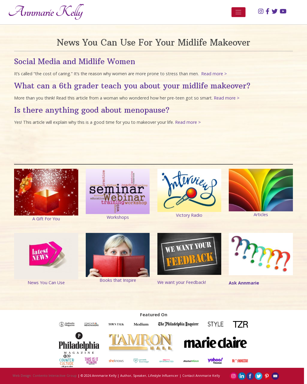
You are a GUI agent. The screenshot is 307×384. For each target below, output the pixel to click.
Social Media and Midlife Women (74, 61)
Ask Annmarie (244, 283)
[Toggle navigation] (238, 12)
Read (180, 122)
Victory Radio (189, 215)
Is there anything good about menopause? (91, 110)
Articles (261, 214)
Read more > (213, 73)
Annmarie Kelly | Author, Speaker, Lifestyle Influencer (135, 376)
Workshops (118, 217)
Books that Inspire (118, 280)
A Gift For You (46, 219)
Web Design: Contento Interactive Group (45, 376)
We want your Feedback (181, 282)
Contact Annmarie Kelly (201, 376)
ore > (195, 122)
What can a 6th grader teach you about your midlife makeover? (132, 86)
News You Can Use (46, 282)
